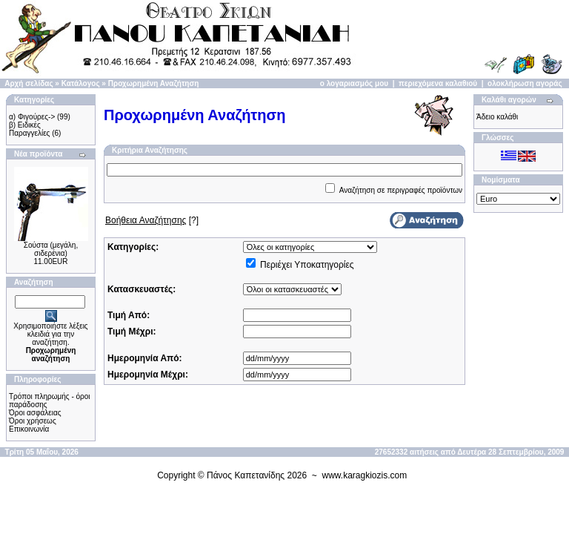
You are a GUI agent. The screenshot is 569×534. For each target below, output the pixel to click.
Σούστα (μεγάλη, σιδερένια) (51, 249)
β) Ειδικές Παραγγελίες (29, 129)
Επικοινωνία (29, 429)
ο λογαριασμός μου (354, 83)
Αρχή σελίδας (28, 83)
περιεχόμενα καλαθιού (438, 83)
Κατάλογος (80, 83)
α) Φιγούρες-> (32, 117)
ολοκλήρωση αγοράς (525, 83)
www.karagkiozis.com (364, 475)
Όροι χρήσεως (32, 421)
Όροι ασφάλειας (35, 413)
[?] (152, 220)
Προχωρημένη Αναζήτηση (153, 83)
